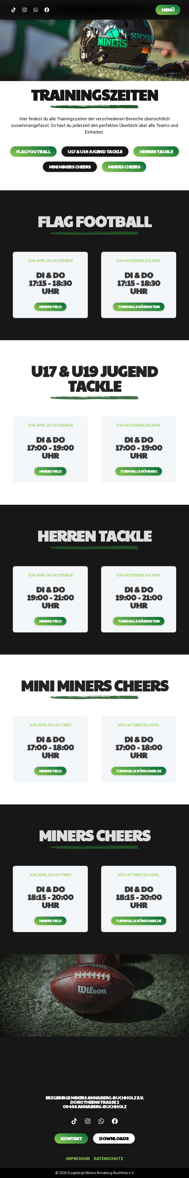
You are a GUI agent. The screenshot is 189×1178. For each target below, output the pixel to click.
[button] (50, 293)
